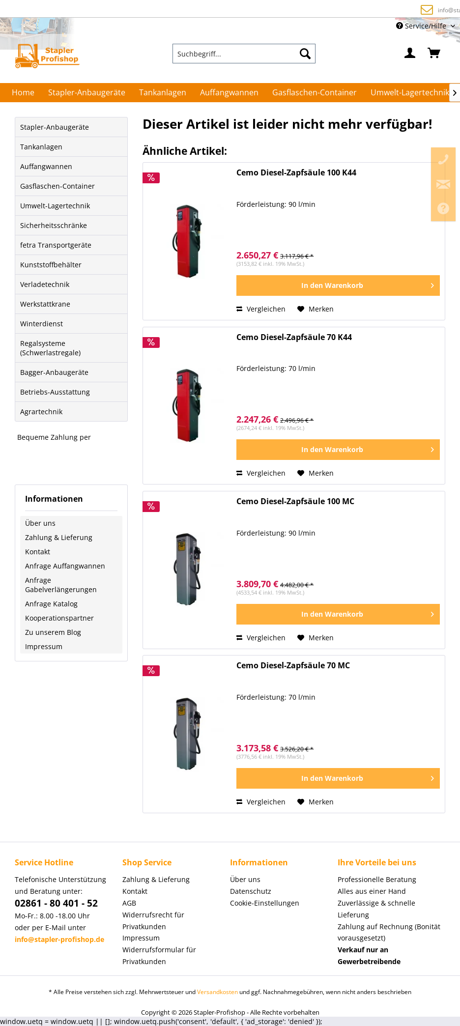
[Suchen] (305, 53)
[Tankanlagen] (162, 92)
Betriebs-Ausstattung (55, 392)
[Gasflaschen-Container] (314, 92)
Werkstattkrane (45, 304)
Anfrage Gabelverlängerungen (61, 584)
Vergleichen (261, 309)
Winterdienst (41, 323)
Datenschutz (250, 891)
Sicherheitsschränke (53, 225)
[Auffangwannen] (229, 92)
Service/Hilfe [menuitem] (422, 25)
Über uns (40, 523)
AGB (129, 903)
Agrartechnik (41, 411)
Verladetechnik (44, 284)
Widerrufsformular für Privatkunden (159, 955)
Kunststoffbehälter (51, 264)
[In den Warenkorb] (338, 285)
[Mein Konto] (410, 53)
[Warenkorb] (434, 53)
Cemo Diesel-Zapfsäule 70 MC (293, 665)
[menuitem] (244, 53)
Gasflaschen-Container (57, 186)
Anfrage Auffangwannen (65, 565)
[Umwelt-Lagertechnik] (410, 92)
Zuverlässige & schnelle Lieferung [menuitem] (376, 908)
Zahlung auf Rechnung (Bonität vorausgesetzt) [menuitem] (389, 932)
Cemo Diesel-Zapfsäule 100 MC (295, 501)
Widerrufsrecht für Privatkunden (153, 920)
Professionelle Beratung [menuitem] (377, 879)
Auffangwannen (46, 166)
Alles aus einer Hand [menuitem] (372, 891)
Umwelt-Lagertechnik (55, 205)
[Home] (23, 92)
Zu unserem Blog (53, 632)
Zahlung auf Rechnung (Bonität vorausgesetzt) (216, 9)
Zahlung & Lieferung (58, 537)
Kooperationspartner (59, 618)
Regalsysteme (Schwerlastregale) (50, 348)
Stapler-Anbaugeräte (54, 127)
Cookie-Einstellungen (264, 903)
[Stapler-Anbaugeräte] (86, 92)
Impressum (43, 646)
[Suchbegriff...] (244, 53)
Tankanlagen (41, 146)
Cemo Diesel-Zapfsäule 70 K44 (294, 337)
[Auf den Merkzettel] (315, 309)
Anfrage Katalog (51, 603)
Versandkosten (217, 992)
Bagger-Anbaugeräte (54, 372)
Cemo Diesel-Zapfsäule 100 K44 (296, 173)
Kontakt (37, 551)
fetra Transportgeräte (55, 245)
